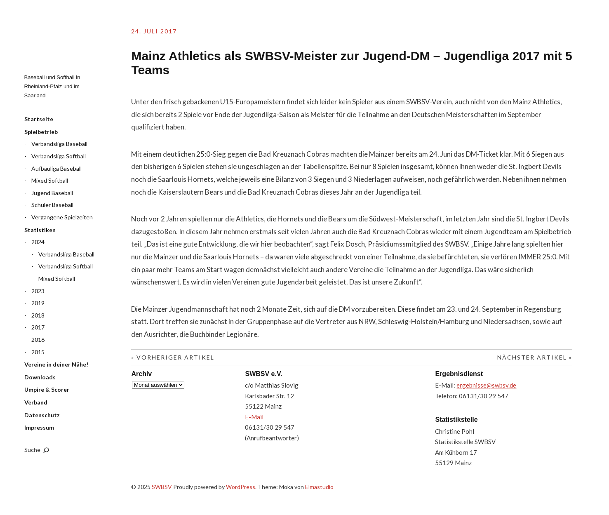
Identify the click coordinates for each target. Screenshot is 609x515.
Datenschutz (42, 415)
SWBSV (65, 41)
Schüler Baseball (52, 204)
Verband (35, 402)
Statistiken (40, 229)
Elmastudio (319, 486)
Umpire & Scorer (46, 389)
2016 (38, 339)
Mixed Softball (49, 180)
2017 (38, 327)
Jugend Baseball (52, 192)
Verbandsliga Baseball (59, 143)
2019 (38, 302)
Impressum (39, 427)
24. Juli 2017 (154, 31)
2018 (38, 315)
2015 (38, 351)
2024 (38, 241)
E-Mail (254, 417)
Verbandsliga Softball (58, 156)
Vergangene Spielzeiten (62, 217)
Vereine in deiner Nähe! (56, 364)
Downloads (40, 377)
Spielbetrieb (41, 131)
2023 (38, 290)
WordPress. (241, 486)
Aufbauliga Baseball (56, 168)
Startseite (38, 118)
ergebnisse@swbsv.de (486, 385)
